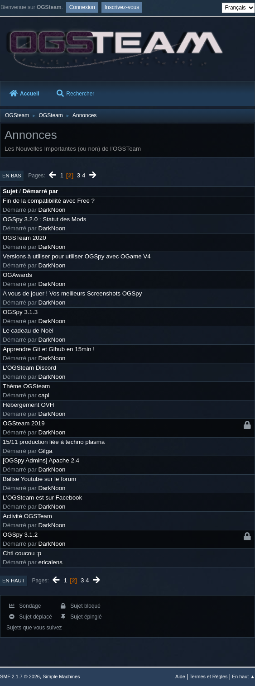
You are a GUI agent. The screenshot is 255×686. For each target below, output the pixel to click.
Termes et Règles (208, 676)
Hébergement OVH (28, 404)
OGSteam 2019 (24, 423)
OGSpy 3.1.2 (20, 534)
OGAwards (17, 275)
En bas (11, 175)
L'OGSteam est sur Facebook (42, 497)
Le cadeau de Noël (28, 330)
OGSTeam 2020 (24, 237)
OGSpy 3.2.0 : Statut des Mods (44, 219)
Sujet (10, 191)
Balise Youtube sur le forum (39, 479)
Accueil (24, 94)
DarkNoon (52, 209)
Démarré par (40, 191)
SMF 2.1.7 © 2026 (20, 676)
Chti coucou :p (22, 553)
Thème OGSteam (26, 386)
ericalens (50, 562)
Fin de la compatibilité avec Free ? (49, 200)
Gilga (45, 451)
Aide (180, 676)
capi (43, 395)
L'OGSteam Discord (29, 367)
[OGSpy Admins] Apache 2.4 (41, 460)
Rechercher (75, 94)
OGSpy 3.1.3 (20, 312)
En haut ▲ (243, 676)
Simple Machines (61, 676)
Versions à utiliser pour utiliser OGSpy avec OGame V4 (77, 256)
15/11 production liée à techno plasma (54, 441)
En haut (13, 580)
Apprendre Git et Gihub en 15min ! (49, 349)
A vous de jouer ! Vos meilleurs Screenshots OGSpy (72, 293)
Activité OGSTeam (27, 516)
